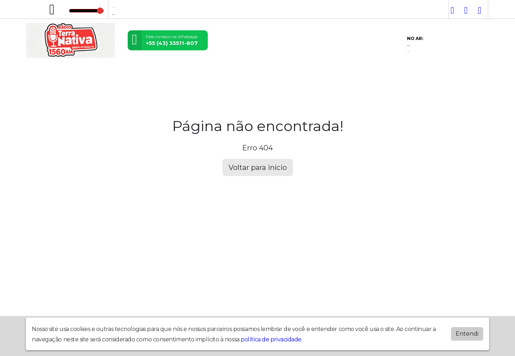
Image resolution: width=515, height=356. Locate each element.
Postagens (185, 75)
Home (41, 75)
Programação (85, 75)
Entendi (467, 333)
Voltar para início (258, 167)
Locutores (137, 75)
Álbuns (226, 75)
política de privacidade (271, 339)
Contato (263, 75)
